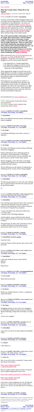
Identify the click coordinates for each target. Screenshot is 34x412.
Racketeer (23, 338)
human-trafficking (21, 52)
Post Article (30, 3)
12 (1, 338)
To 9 (17, 302)
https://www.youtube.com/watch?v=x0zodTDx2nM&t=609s (10, 365)
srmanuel (22, 232)
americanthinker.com (21, 97)
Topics (24, 3)
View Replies (19, 112)
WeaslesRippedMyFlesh (26, 271)
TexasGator (23, 284)
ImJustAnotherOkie (25, 140)
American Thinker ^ (6, 13)
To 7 (17, 286)
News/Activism (29, 1)
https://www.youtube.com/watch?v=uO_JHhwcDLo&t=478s (10, 378)
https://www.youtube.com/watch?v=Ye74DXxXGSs (16, 374)
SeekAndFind (23, 111)
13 (1, 351)
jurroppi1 (23, 322)
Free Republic (4, 1)
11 (1, 322)
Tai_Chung (23, 126)
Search (7, 3)
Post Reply (4, 112)
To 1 (17, 127)
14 (1, 393)
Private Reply (11, 112)
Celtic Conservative (25, 194)
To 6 (17, 354)
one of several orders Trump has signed (18, 29)
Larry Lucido (23, 250)
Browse (3, 3)
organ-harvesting (24, 50)
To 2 (17, 142)
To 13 (17, 394)
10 (1, 299)
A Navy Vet (24, 351)
